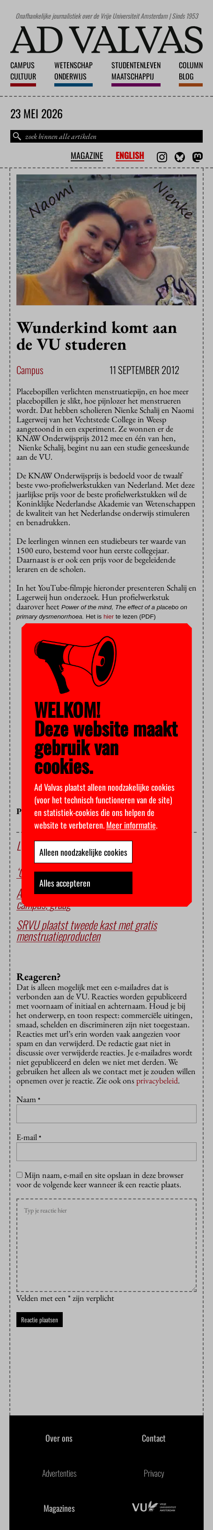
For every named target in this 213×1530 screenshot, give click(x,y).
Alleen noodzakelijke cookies (83, 852)
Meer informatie (131, 825)
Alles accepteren (64, 883)
